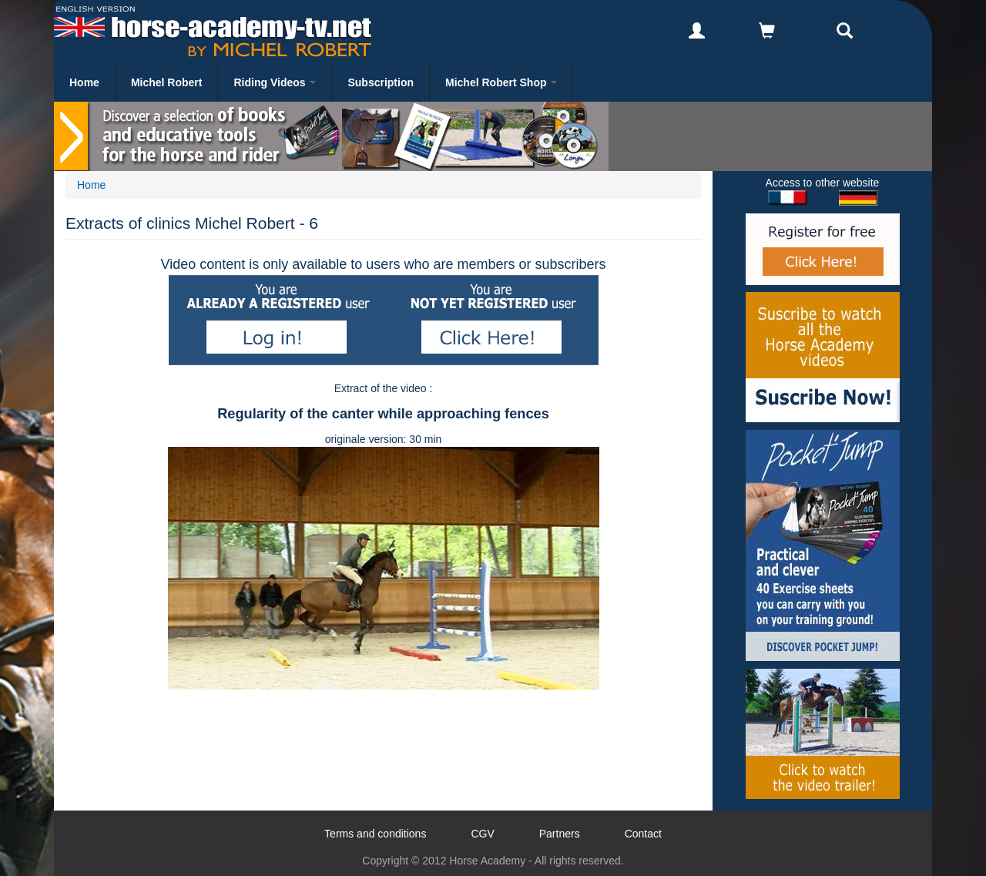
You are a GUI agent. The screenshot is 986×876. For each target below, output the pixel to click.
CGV (482, 833)
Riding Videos (274, 82)
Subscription (380, 82)
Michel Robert (167, 82)
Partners (559, 833)
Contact (643, 833)
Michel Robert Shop (501, 82)
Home (84, 82)
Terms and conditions (375, 833)
